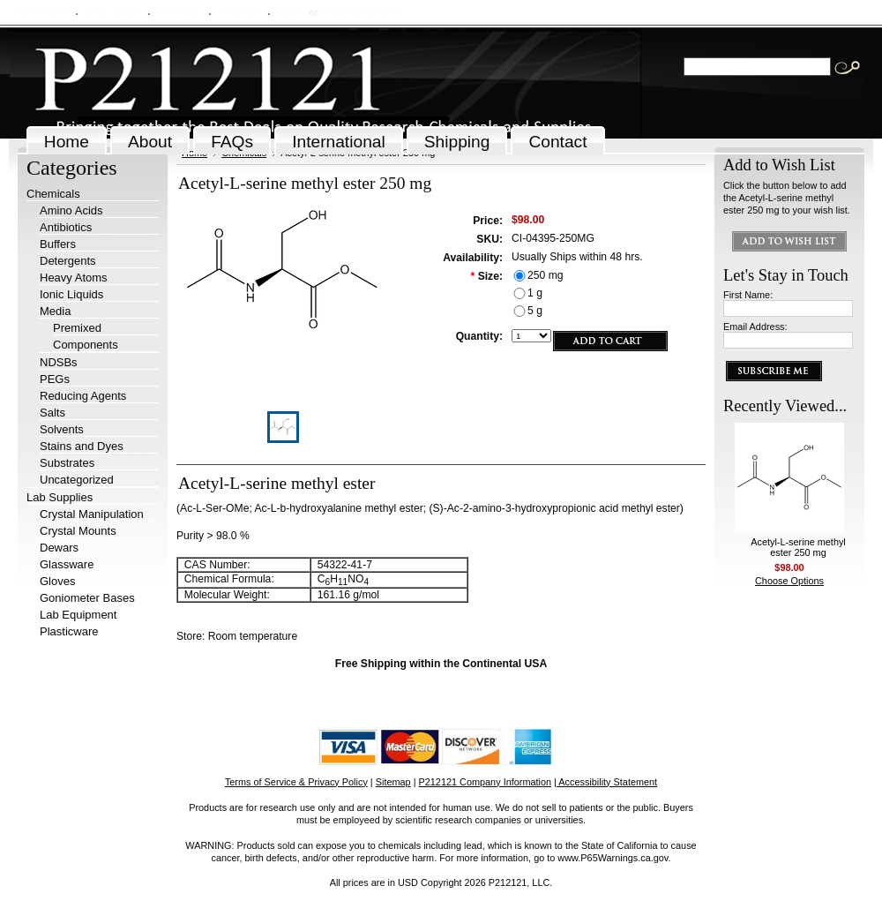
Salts (52, 412)
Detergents (68, 260)
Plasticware (69, 631)
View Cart (238, 12)
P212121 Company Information (485, 782)
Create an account (359, 12)
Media (55, 311)
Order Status (112, 12)
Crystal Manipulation (92, 514)
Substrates (67, 462)
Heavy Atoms (74, 277)
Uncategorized (77, 479)
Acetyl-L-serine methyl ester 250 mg (798, 547)
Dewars (59, 547)
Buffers (58, 244)
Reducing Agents (83, 395)
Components (85, 344)
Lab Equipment (78, 614)
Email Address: (755, 326)
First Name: (748, 294)
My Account (42, 12)
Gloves (57, 581)
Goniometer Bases (87, 597)
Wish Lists (179, 12)
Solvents (62, 429)
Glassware (66, 564)
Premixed (77, 327)
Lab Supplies (59, 497)
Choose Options (789, 580)
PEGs (55, 379)
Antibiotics (66, 227)
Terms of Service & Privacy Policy (296, 782)
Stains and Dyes (81, 446)
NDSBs (59, 362)
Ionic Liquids (71, 294)
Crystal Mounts (78, 530)
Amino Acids (71, 210)
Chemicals (53, 193)
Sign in (291, 12)
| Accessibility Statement (605, 782)
